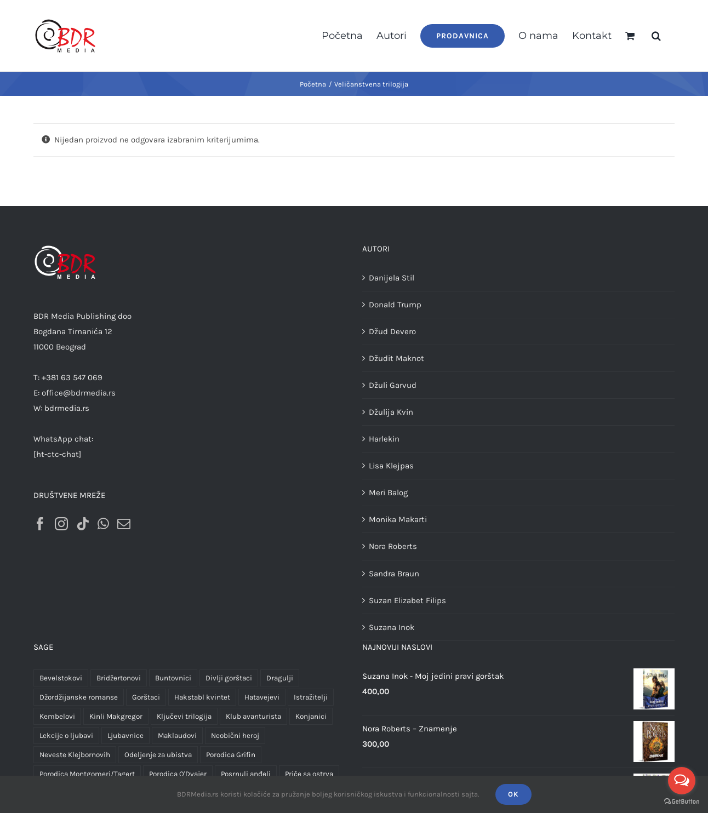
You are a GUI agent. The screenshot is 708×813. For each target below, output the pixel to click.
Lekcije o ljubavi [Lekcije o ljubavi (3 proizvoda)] (66, 735)
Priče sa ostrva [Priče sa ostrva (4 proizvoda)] (309, 774)
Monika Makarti (398, 519)
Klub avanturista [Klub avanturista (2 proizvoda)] (253, 716)
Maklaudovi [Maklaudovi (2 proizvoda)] (177, 735)
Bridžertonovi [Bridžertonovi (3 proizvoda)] (118, 678)
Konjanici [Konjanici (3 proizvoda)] (311, 716)
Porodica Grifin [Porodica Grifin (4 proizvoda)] (230, 755)
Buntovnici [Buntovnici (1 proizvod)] (173, 678)
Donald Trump (395, 305)
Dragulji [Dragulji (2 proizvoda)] (279, 678)
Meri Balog (388, 492)
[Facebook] (40, 523)
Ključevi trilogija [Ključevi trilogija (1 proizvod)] (184, 716)
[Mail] (123, 523)
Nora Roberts (393, 546)
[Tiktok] (82, 523)
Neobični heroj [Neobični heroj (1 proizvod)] (235, 735)
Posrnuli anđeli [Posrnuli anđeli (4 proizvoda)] (246, 774)
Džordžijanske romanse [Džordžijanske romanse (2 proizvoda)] (78, 697)
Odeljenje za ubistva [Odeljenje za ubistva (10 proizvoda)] (158, 755)
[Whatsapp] (103, 523)
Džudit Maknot (396, 358)
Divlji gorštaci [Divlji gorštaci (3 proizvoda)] (228, 678)
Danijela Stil (391, 278)
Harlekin (384, 439)
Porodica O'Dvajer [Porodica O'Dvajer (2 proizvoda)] (178, 774)
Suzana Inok (391, 627)
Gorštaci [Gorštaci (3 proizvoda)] (146, 697)
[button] (656, 35)
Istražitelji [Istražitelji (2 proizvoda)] (311, 697)
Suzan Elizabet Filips (407, 600)
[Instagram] (61, 523)
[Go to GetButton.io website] (681, 801)
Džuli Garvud (392, 385)
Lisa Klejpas (391, 466)
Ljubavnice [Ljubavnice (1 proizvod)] (125, 735)
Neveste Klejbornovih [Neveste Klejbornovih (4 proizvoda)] (74, 755)
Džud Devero (392, 331)
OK (513, 794)
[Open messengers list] (681, 780)
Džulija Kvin (391, 412)
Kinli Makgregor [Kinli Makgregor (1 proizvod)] (115, 716)
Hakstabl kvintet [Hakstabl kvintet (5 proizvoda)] (202, 697)
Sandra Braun (394, 574)
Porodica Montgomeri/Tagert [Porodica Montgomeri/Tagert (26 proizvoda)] (87, 774)
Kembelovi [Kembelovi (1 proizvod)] (57, 716)
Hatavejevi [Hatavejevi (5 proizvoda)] (261, 697)
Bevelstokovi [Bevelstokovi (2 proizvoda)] (60, 678)
